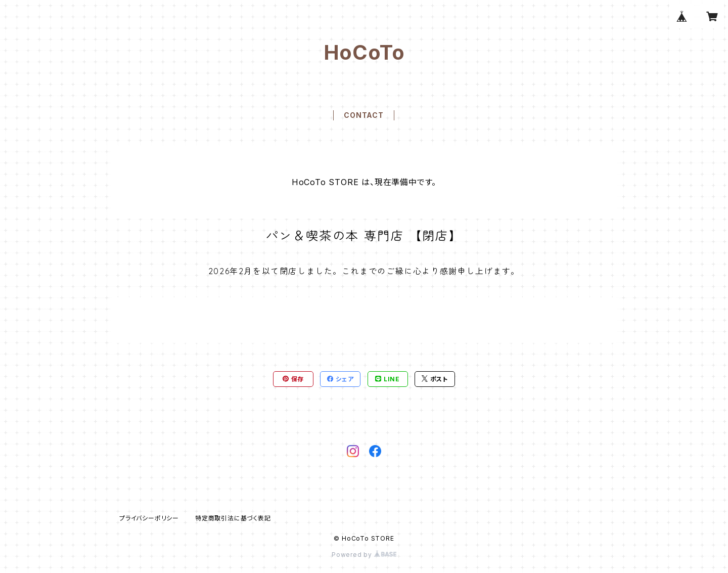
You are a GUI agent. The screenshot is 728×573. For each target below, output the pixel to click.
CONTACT (364, 115)
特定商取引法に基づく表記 (233, 518)
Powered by (364, 554)
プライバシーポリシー (149, 518)
